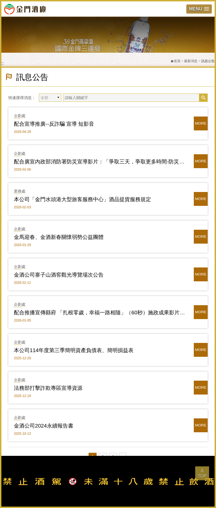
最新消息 (190, 61)
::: (2, 63)
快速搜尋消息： (22, 97)
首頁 (175, 61)
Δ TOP (202, 473)
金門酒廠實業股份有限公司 (25, 8)
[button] (199, 9)
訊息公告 (208, 61)
